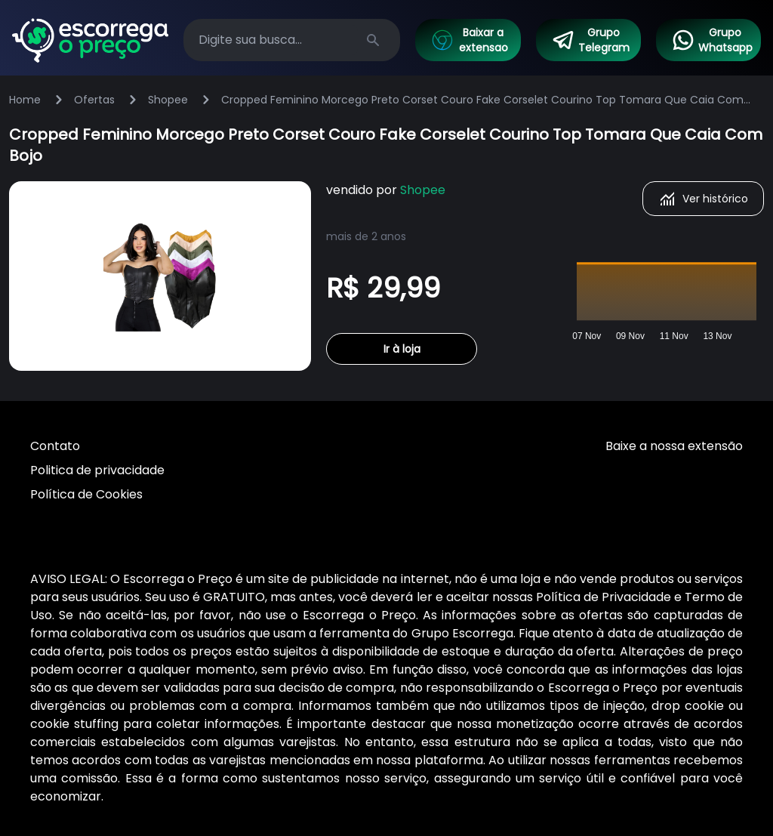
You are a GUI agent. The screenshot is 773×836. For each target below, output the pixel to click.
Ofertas (94, 99)
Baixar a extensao (468, 40)
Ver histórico (703, 199)
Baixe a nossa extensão (674, 446)
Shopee (168, 99)
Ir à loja (401, 348)
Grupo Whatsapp (712, 40)
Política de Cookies (86, 494)
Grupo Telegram (590, 40)
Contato (55, 446)
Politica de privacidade (97, 470)
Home (25, 99)
